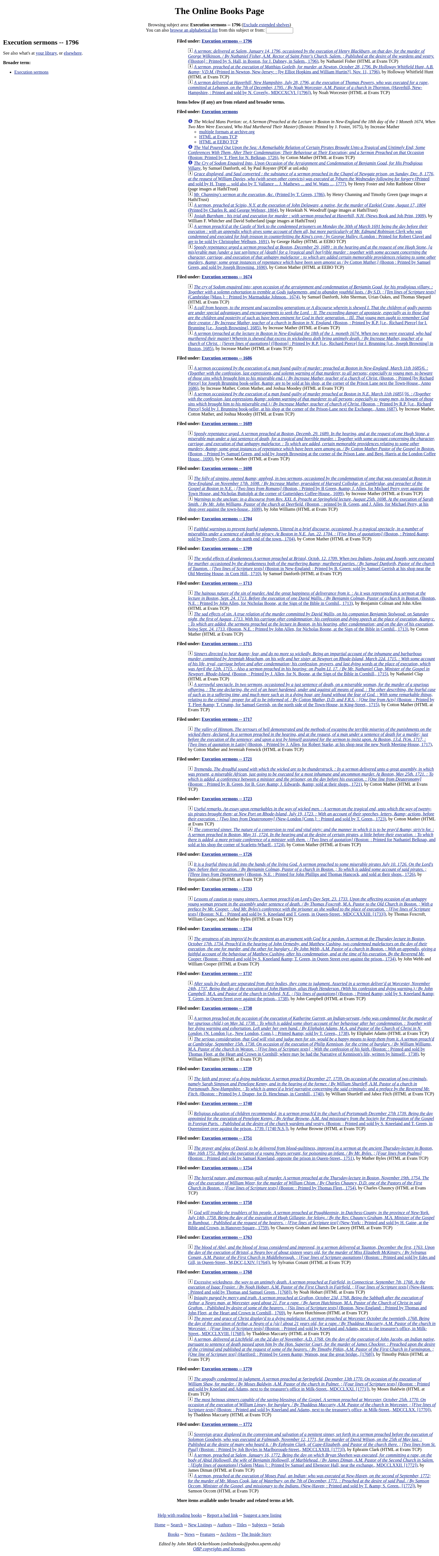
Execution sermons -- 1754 (227, 1167)
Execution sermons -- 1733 (227, 889)
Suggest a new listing (262, 1515)
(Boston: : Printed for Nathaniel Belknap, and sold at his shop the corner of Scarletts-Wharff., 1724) (311, 837)
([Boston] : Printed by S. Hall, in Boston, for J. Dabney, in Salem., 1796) (311, 56)
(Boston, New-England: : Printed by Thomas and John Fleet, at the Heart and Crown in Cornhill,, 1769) (307, 1305)
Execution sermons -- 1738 (227, 1008)
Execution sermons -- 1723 (227, 798)
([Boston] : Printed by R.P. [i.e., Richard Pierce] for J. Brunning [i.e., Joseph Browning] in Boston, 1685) (310, 341)
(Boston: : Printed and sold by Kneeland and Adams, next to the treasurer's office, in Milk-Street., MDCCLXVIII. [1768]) (311, 1326)
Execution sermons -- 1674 (227, 276)
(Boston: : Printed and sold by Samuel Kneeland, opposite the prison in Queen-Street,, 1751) (310, 1153)
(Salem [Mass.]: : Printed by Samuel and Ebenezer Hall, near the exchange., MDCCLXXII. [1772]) (311, 1460)
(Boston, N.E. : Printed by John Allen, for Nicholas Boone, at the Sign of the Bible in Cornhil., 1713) (312, 598)
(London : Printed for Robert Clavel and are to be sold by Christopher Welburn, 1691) (309, 234)
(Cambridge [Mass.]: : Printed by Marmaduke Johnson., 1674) (312, 291)
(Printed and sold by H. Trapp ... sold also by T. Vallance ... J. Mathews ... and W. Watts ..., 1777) (311, 178)
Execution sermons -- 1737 (227, 973)
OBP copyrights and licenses (219, 1548)
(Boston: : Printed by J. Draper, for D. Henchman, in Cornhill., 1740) (309, 1086)
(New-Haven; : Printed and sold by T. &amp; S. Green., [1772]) (309, 1480)
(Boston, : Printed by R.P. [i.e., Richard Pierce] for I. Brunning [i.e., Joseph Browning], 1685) (309, 317)
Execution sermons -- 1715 (227, 643)
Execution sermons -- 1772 (227, 1424)
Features (207, 1534)
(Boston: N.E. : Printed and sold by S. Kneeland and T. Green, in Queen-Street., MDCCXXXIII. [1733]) (310, 906)
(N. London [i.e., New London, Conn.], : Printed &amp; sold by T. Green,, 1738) (310, 1026)
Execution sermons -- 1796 (227, 41)
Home (160, 1524)
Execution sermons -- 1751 (227, 1138)
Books (173, 1534)
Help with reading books (180, 1515)
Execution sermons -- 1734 (227, 928)
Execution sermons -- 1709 (227, 548)
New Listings (200, 1524)
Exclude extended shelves (266, 24)
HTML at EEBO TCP (218, 141)
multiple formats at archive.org (226, 131)
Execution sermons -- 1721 (227, 759)
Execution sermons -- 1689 (227, 423)
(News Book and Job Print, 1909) (310, 215)
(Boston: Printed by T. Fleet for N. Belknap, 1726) (306, 152)
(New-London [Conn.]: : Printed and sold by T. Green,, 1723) (311, 813)
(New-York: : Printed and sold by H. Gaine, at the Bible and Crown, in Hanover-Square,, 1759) (311, 1220)
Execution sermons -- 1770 (227, 1368)
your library (46, 53)
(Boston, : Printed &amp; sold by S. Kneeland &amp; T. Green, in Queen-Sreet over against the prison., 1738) (311, 991)
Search (177, 1524)
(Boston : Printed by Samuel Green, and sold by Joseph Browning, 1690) (312, 257)
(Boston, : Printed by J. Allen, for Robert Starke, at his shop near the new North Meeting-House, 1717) (310, 737)
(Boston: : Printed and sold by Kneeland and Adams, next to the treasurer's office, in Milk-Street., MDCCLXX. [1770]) (312, 1404)
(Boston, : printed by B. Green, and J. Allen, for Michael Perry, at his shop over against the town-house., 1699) (310, 504)
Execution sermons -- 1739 (227, 1068)
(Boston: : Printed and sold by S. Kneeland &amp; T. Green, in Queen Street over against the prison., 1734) (312, 948)
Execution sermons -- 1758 (227, 1202)
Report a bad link (222, 1515)
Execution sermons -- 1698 (227, 468)
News (190, 1534)
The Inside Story (256, 1534)
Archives (228, 1534)
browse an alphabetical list (194, 30)
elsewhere (73, 53)
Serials (278, 1524)
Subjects (259, 1524)
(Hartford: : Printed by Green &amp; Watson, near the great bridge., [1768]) (311, 1347)
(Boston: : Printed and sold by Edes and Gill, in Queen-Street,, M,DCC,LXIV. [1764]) (311, 1255)
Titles (242, 1524)
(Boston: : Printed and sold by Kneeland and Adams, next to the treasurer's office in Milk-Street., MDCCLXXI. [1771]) (309, 1384)
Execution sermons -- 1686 (227, 358)
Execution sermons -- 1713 (227, 583)
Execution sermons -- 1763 (227, 1237)
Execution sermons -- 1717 (227, 719)
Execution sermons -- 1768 (227, 1272)
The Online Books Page (219, 11)
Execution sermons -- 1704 (227, 518)
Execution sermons (31, 72)
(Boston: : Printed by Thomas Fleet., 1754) (308, 1182)
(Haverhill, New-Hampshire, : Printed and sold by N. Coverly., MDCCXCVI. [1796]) (308, 87)
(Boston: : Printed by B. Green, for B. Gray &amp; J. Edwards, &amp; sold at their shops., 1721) (311, 777)
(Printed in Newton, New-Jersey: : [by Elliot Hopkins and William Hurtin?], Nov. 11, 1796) (310, 69)
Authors (224, 1524)
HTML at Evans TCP (218, 136)
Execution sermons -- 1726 (227, 854)
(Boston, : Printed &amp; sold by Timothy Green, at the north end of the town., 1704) (308, 533)
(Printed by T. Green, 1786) (259, 194)
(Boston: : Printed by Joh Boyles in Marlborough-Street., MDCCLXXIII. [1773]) (312, 1442)
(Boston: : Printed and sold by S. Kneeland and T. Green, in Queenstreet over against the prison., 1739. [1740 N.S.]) (311, 1121)
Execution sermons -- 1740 (227, 1103)
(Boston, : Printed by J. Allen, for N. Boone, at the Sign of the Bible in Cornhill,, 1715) (311, 663)
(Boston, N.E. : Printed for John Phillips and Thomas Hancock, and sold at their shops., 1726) (310, 869)
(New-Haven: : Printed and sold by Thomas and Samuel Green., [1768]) (311, 1287)
